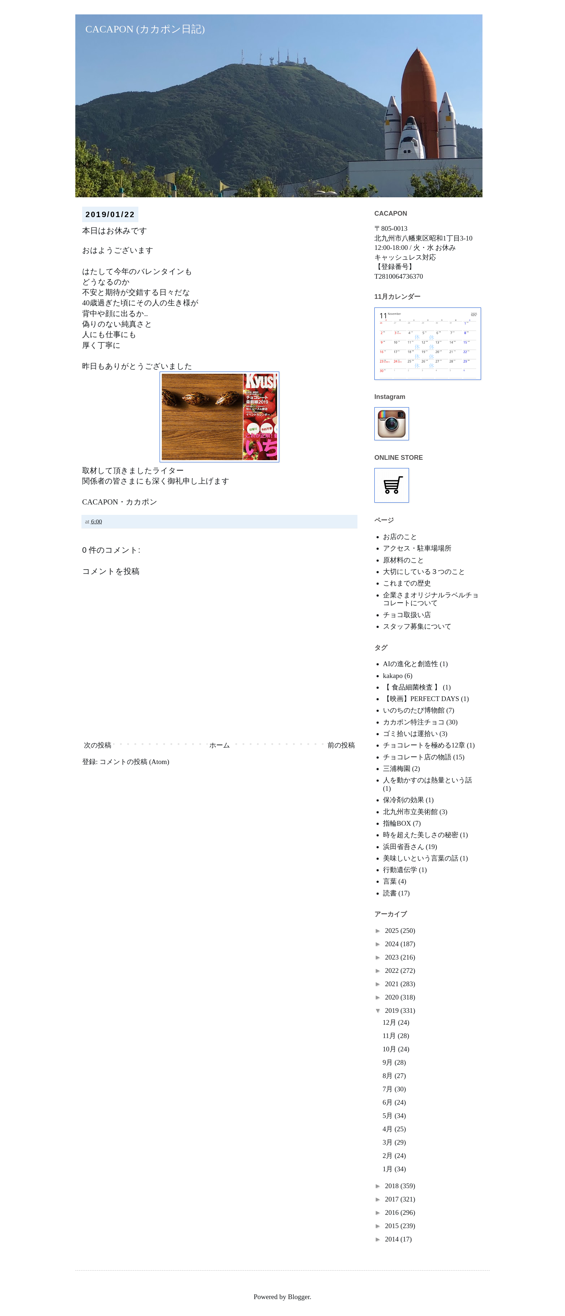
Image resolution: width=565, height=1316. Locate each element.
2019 (392, 1010)
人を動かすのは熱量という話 (427, 780)
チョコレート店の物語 (417, 757)
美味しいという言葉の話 (420, 858)
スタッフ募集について (417, 626)
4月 (389, 1129)
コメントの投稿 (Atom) (134, 761)
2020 (392, 997)
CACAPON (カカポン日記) (140, 29)
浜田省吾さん (403, 846)
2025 (392, 930)
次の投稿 (97, 745)
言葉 (390, 881)
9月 (389, 1062)
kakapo (393, 675)
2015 (392, 1226)
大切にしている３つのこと (424, 571)
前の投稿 (341, 745)
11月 (390, 1035)
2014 (392, 1239)
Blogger (299, 1297)
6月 (389, 1102)
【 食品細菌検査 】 (412, 687)
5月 (389, 1115)
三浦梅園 (396, 768)
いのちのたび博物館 (414, 710)
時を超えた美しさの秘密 (420, 835)
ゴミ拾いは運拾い (410, 733)
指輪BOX (397, 823)
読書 (390, 893)
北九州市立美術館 (410, 812)
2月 (389, 1155)
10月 (390, 1049)
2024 (392, 944)
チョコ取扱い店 (407, 615)
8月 (389, 1075)
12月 (390, 1022)
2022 (392, 970)
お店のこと (400, 536)
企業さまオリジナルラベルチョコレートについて (431, 599)
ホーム (219, 745)
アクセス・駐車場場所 (417, 548)
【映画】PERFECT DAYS (421, 698)
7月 (389, 1089)
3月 (389, 1142)
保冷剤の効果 (403, 800)
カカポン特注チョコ (414, 722)
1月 (389, 1169)
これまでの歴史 (407, 583)
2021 (392, 984)
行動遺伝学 (400, 869)
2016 (392, 1212)
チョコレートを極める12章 (424, 745)
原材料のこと (403, 560)
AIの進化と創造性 (410, 664)
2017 (392, 1199)
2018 (392, 1186)
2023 (392, 957)
